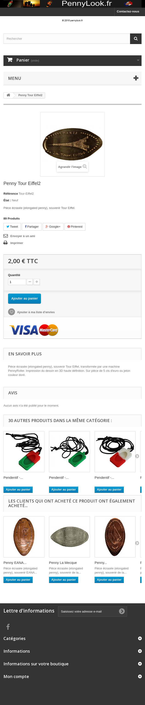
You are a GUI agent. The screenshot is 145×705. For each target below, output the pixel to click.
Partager (32, 226)
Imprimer (16, 243)
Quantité (14, 275)
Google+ (53, 226)
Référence (10, 193)
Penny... (101, 563)
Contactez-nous (128, 11)
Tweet (12, 226)
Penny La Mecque (63, 563)
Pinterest (75, 226)
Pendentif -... (13, 477)
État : (7, 200)
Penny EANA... (14, 563)
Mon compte (16, 676)
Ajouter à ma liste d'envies (35, 312)
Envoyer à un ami (22, 236)
